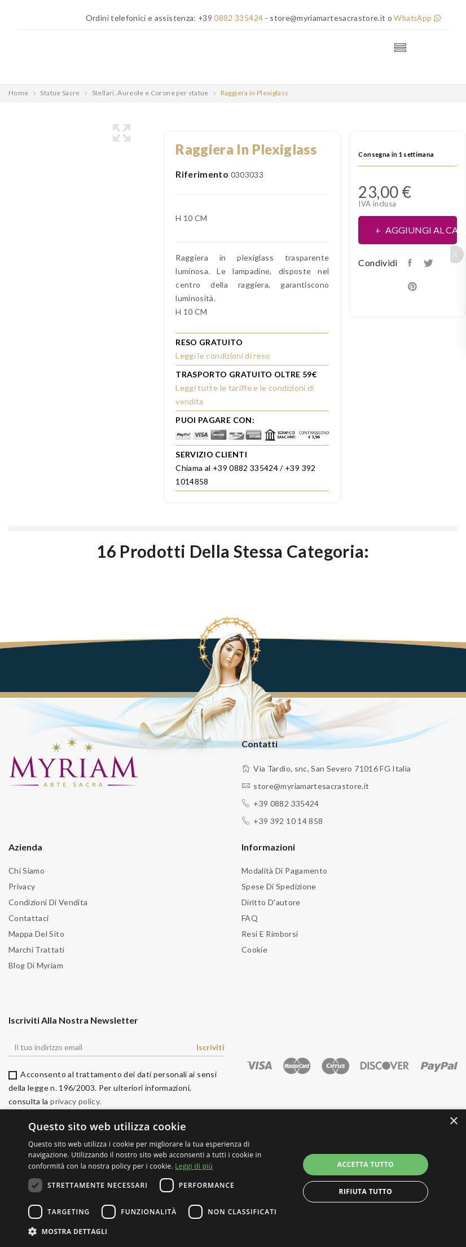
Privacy (21, 886)
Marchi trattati (36, 949)
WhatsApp (416, 18)
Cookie (254, 949)
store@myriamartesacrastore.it (311, 786)
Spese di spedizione (278, 886)
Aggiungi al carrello (420, 229)
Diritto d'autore (271, 902)
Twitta (432, 262)
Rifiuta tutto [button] (366, 1191)
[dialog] (233, 1178)
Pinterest (414, 286)
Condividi (412, 262)
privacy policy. (75, 1101)
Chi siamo (26, 870)
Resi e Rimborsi (269, 933)
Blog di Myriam (35, 965)
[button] (159, 1232)
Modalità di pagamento (284, 870)
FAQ (249, 918)
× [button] (453, 1121)
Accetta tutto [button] (365, 1164)
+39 (228, 18)
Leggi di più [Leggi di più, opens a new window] (194, 1166)
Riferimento (201, 174)
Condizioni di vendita (47, 902)
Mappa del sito (36, 933)
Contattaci (28, 918)
